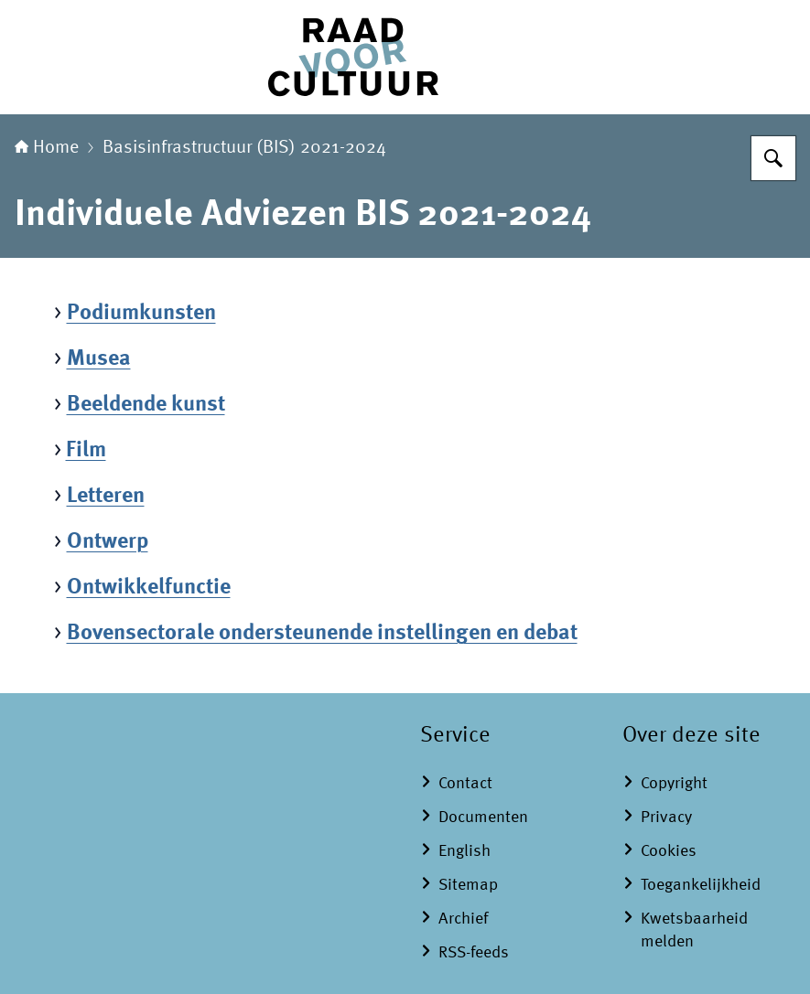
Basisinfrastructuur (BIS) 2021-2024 (244, 148)
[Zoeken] (773, 158)
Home (47, 148)
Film (86, 451)
